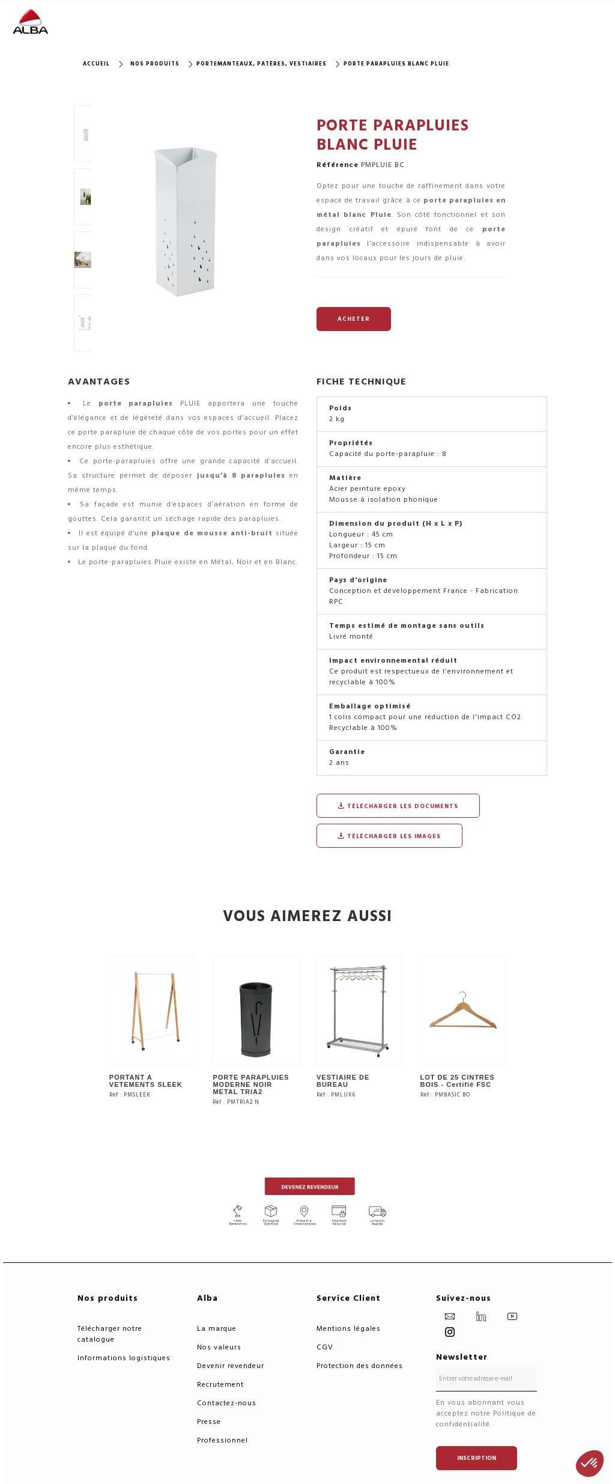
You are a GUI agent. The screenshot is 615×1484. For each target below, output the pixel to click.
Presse (209, 1422)
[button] (589, 1463)
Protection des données (360, 1366)
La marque (217, 1328)
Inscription (476, 1458)
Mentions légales (349, 1328)
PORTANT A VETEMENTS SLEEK (146, 1081)
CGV (325, 1347)
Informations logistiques (124, 1358)
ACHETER (354, 319)
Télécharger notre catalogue (109, 1334)
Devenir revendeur (230, 1366)
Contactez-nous (226, 1403)
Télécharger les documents (398, 806)
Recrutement (220, 1384)
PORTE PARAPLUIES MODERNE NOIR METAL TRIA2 (251, 1084)
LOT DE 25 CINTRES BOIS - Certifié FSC (457, 1081)
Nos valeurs (219, 1347)
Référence (338, 165)
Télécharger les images (389, 836)
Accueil (96, 63)
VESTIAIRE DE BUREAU (343, 1081)
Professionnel (222, 1440)
